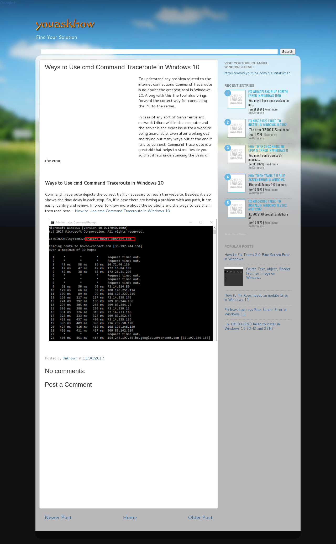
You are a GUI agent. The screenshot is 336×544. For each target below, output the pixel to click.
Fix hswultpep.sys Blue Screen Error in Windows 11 (255, 311)
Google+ (8, 3)
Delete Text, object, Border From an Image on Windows (268, 273)
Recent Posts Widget (235, 234)
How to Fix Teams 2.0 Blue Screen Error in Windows (266, 177)
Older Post (200, 517)
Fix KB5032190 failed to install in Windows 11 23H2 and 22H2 (267, 205)
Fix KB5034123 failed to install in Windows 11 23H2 (267, 122)
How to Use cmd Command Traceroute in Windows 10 (122, 210)
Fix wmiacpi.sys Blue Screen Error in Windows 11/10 (268, 93)
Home (130, 517)
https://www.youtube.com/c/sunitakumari (257, 72)
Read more (271, 109)
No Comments (257, 113)
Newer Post (58, 517)
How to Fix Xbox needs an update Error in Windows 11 (268, 148)
